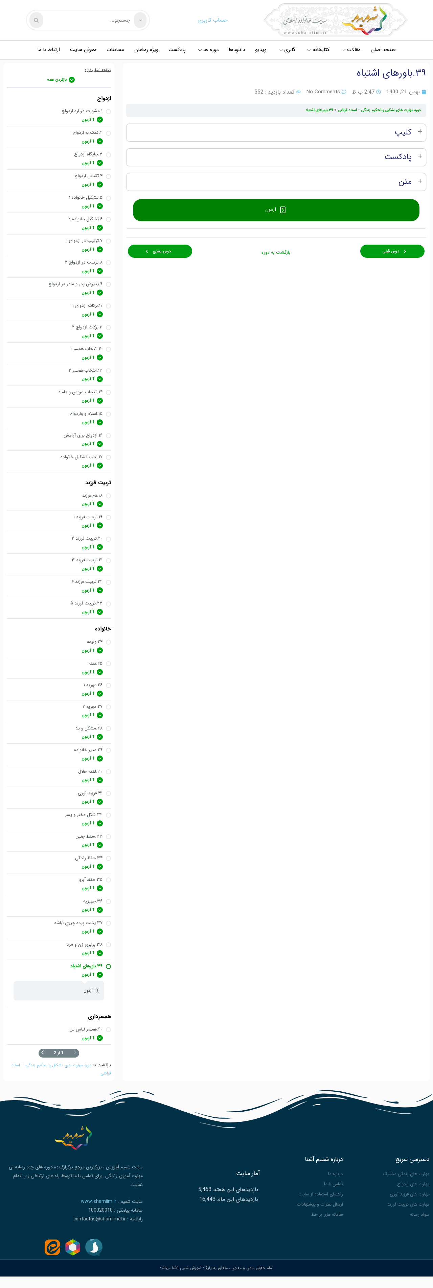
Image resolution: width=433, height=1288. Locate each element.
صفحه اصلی (383, 50)
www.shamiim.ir (98, 1216)
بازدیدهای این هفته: (234, 1202)
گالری (287, 50)
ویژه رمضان (146, 50)
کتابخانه (318, 50)
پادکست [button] (398, 157)
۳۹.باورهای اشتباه (310, 110)
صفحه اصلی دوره (96, 70)
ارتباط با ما (48, 50)
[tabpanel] (276, 157)
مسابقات (115, 50)
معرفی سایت (83, 50)
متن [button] (405, 182)
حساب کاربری (213, 20)
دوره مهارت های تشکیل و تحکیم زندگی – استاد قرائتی (375, 110)
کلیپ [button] (403, 132)
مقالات (351, 50)
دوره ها (208, 50)
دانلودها (237, 50)
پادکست (177, 50)
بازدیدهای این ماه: (236, 1213)
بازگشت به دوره (276, 248)
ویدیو (261, 50)
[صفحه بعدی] (43, 1068)
